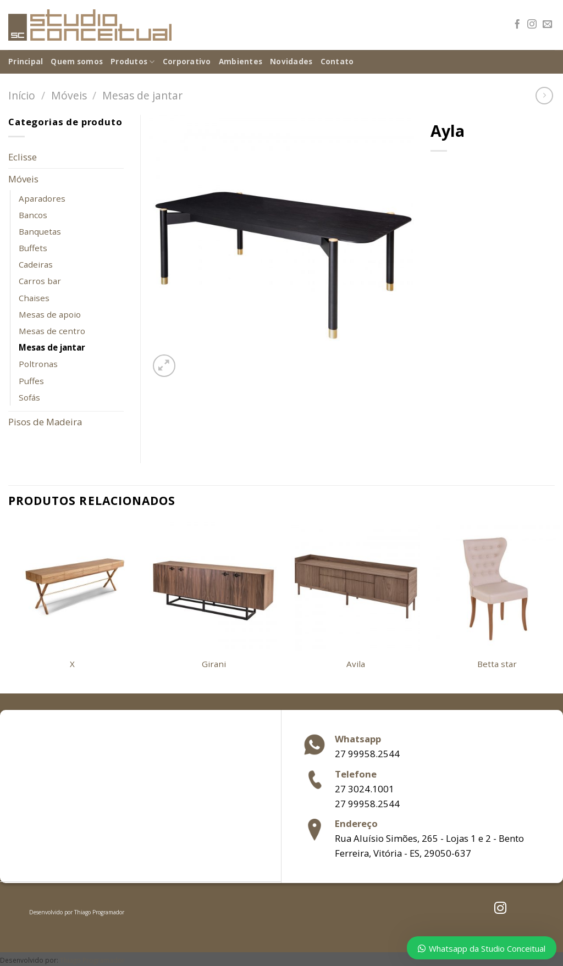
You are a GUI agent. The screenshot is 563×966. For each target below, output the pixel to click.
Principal (25, 61)
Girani (214, 664)
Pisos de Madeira (45, 421)
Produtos (133, 62)
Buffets (33, 247)
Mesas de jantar (142, 95)
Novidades (291, 61)
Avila (355, 664)
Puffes (31, 380)
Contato (337, 61)
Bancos (33, 214)
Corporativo (187, 61)
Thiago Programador (99, 912)
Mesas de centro (52, 330)
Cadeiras (36, 264)
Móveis (69, 95)
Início (21, 95)
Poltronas (38, 363)
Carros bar (40, 280)
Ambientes (240, 61)
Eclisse (22, 157)
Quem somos (77, 61)
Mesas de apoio (50, 314)
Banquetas (40, 231)
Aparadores (42, 198)
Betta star (497, 664)
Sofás (29, 397)
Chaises (34, 297)
